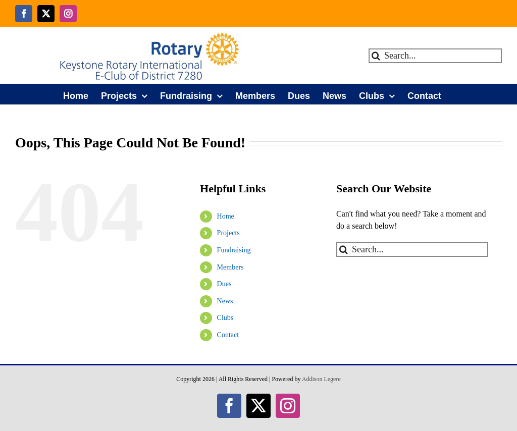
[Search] (376, 55)
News (225, 301)
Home (225, 216)
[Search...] (435, 55)
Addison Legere (321, 379)
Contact (228, 335)
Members (230, 267)
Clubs (225, 317)
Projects (228, 233)
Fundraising (234, 250)
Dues (224, 284)
